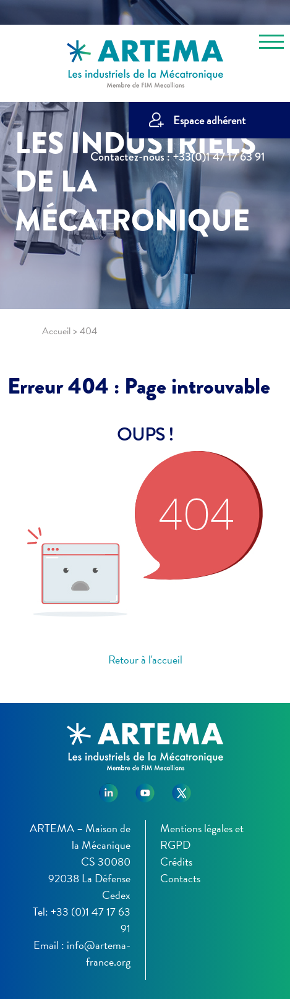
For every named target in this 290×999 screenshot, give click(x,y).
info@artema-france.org (98, 953)
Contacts (180, 878)
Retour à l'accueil (145, 659)
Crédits (176, 861)
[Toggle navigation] (271, 44)
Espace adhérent (209, 120)
